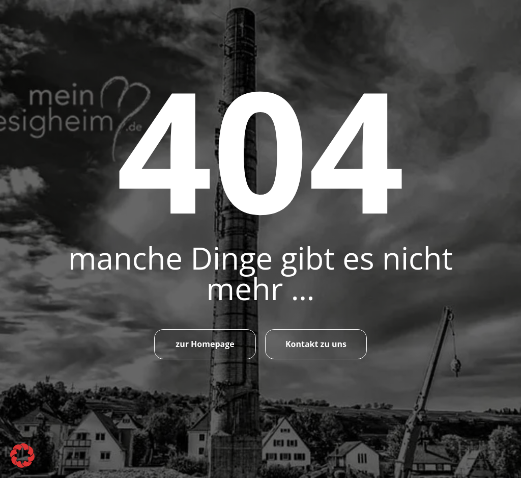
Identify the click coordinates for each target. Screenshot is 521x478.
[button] (22, 455)
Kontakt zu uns (315, 344)
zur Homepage (205, 344)
